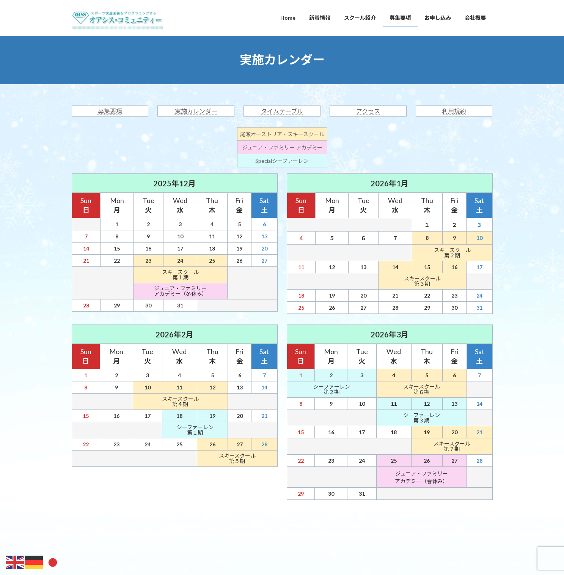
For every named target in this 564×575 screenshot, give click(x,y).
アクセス (368, 111)
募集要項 (110, 111)
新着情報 (116, 542)
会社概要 (261, 542)
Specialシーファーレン (282, 161)
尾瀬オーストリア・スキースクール (282, 134)
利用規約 (454, 111)
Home (85, 542)
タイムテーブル (282, 111)
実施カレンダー (196, 111)
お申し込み (226, 542)
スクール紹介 (153, 542)
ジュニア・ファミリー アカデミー (282, 147)
